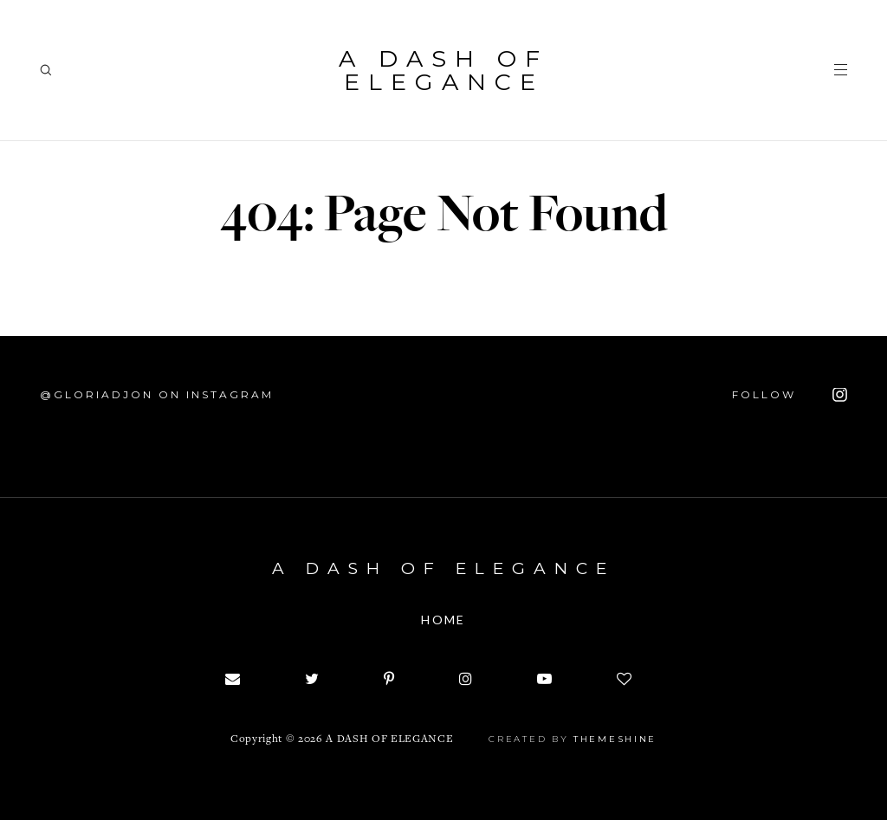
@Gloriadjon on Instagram (157, 394)
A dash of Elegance (443, 70)
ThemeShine (615, 739)
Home (443, 619)
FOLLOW (789, 395)
